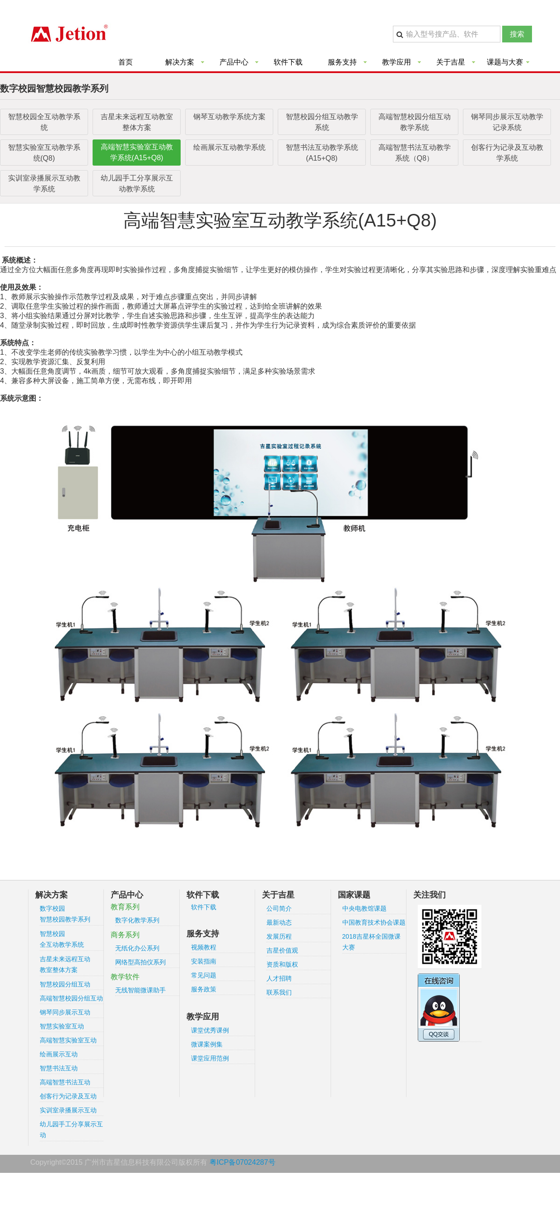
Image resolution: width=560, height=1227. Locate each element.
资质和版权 (282, 964)
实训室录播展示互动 (68, 1110)
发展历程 (279, 936)
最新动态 (279, 922)
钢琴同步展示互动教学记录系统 (507, 122)
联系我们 (279, 992)
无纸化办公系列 (137, 948)
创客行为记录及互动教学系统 (507, 153)
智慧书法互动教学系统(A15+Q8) (322, 153)
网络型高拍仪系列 (140, 962)
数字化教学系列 (137, 920)
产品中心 (233, 62)
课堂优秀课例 (210, 1030)
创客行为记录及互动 (68, 1096)
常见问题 (203, 975)
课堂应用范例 (210, 1058)
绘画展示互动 (59, 1054)
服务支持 (342, 62)
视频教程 (203, 947)
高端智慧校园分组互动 (71, 998)
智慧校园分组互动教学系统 (322, 122)
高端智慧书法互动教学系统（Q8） (414, 153)
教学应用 (396, 62)
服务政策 (203, 989)
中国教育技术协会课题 (374, 922)
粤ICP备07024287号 (242, 1162)
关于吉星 (450, 62)
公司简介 (279, 908)
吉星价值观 (282, 950)
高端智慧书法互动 (65, 1082)
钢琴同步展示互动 (65, 1012)
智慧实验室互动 (62, 1026)
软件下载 (288, 62)
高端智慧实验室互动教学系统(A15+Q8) (137, 152)
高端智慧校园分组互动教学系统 (414, 122)
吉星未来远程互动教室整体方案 (137, 122)
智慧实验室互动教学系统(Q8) (44, 153)
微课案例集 (207, 1044)
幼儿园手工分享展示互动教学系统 (137, 183)
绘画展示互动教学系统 (229, 147)
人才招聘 (279, 978)
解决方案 (179, 62)
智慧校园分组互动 (65, 984)
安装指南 (203, 961)
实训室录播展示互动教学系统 (44, 183)
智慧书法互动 (59, 1068)
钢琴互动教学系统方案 (229, 116)
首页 (125, 62)
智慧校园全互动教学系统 (44, 122)
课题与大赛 (505, 62)
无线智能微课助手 (140, 990)
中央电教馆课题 (364, 908)
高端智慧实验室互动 (68, 1040)
